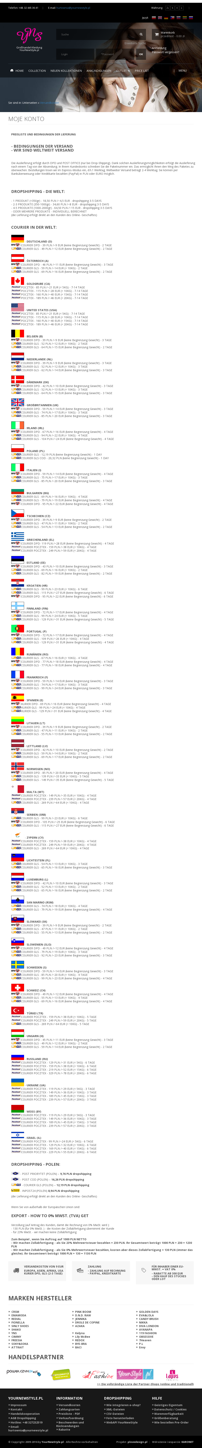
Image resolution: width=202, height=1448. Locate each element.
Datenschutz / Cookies (170, 1409)
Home (17, 71)
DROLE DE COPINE (87, 1322)
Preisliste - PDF (69, 1414)
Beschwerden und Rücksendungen (70, 1424)
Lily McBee (82, 1337)
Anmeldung (159, 48)
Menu (185, 70)
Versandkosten (49, 103)
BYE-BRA (81, 1344)
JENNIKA (81, 1319)
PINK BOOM (83, 1312)
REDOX (79, 1340)
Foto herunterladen (120, 1418)
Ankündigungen (99, 71)
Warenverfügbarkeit (169, 1414)
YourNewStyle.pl (53, 1442)
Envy (142, 1347)
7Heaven (145, 1340)
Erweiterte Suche (135, 43)
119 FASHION (148, 1333)
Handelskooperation (25, 1414)
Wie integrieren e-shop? (123, 1405)
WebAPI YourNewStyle (122, 1422)
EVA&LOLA (146, 1315)
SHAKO (16, 1329)
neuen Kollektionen (66, 71)
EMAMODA (18, 1315)
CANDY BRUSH (148, 1319)
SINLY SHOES (20, 1326)
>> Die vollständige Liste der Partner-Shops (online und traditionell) (145, 1384)
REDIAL (16, 1319)
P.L (141, 1344)
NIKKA (143, 1322)
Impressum (19, 1405)
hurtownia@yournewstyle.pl (73, 7)
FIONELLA (18, 1322)
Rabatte (64, 1429)
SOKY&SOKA (19, 1344)
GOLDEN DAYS (148, 1312)
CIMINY (16, 1337)
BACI (78, 1347)
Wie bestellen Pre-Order (171, 1422)
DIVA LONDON (149, 1326)
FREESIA (16, 1340)
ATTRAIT (17, 1347)
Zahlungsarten (69, 1409)
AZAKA (80, 1326)
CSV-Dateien (115, 1414)
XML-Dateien (115, 1409)
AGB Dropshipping (23, 1418)
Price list (142, 71)
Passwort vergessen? (165, 52)
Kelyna (80, 1333)
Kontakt (16, 1409)
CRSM (15, 1312)
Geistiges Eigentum (168, 1405)
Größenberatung (166, 1418)
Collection (37, 71)
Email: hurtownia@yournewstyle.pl (28, 1428)
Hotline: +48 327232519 (26, 1422)
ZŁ (167, 8)
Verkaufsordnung (71, 1418)
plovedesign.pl (137, 1442)
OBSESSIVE (146, 1337)
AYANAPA (145, 1329)
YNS (14, 1333)
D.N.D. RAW (83, 1315)
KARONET (187, 1442)
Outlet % (123, 71)
